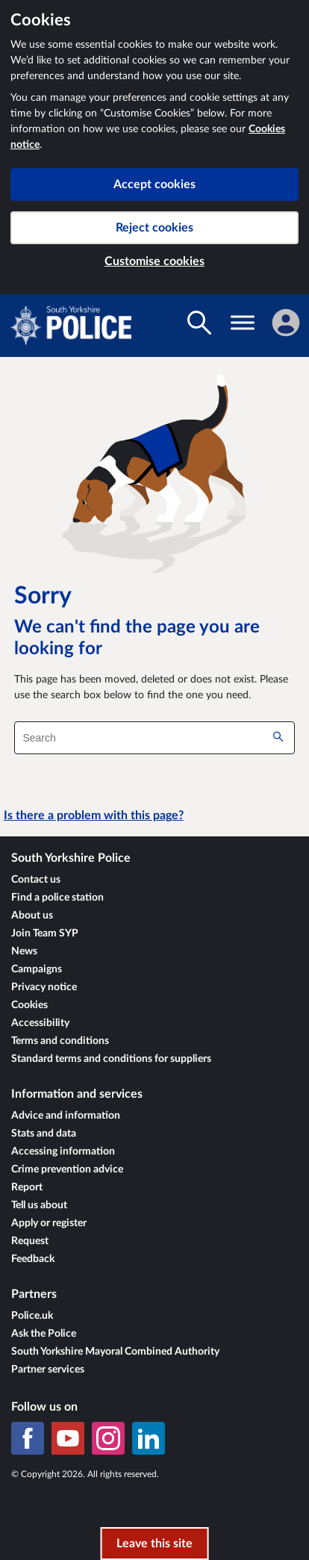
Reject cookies (154, 228)
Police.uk (32, 1316)
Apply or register (49, 1223)
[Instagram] (108, 1438)
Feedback (32, 1259)
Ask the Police (43, 1334)
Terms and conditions (60, 1041)
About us (32, 915)
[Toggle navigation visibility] (242, 322)
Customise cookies (154, 261)
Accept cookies (154, 184)
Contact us (35, 879)
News (24, 951)
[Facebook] (27, 1438)
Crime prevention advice (67, 1169)
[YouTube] (68, 1438)
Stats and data (43, 1133)
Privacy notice (44, 987)
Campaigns (36, 969)
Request (30, 1241)
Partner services (47, 1369)
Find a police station (57, 897)
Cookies (29, 1005)
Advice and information (65, 1115)
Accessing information (63, 1151)
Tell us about (39, 1205)
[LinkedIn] (148, 1438)
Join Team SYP (44, 933)
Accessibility (40, 1023)
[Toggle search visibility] (199, 322)
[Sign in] (285, 322)
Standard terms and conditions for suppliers (111, 1059)
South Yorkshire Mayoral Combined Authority (115, 1351)
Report (27, 1187)
